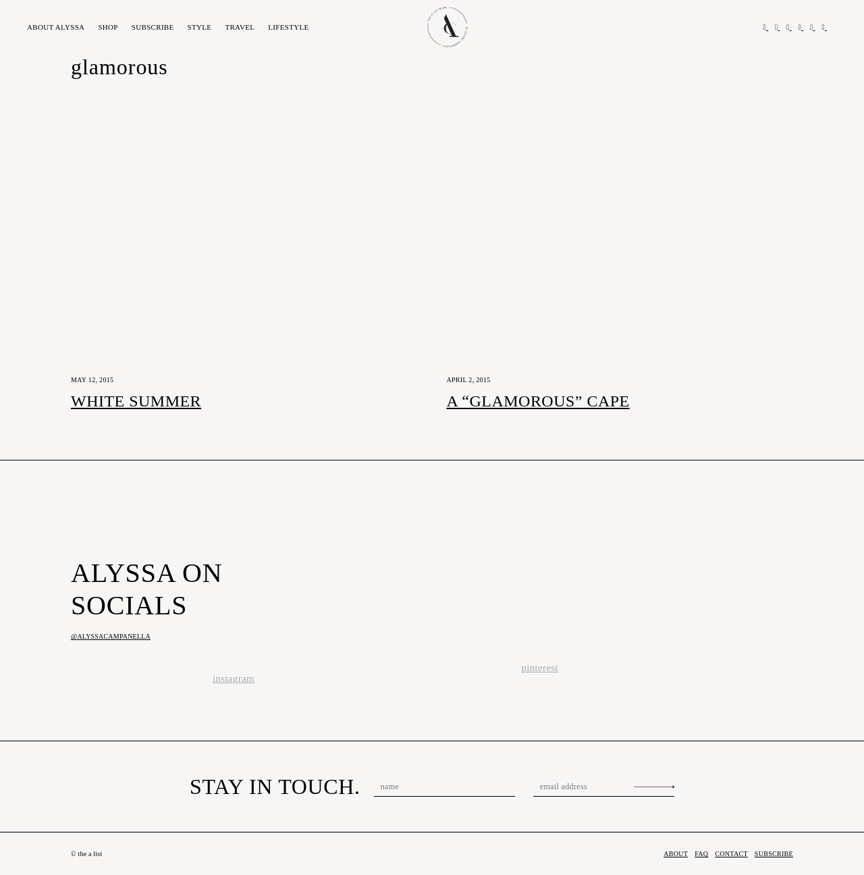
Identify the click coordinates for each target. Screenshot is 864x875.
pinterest (540, 667)
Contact (731, 853)
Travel (239, 27)
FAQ (701, 853)
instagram (233, 678)
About (55, 27)
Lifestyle (288, 27)
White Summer (136, 401)
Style (200, 27)
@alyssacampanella (111, 636)
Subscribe (153, 27)
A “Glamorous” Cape (537, 401)
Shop (107, 27)
